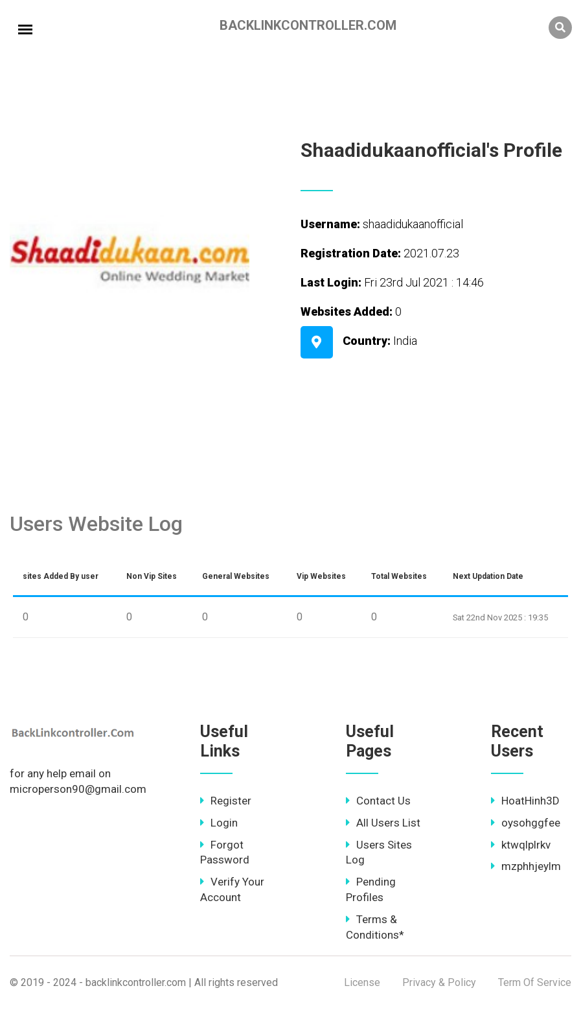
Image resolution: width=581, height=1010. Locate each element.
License (362, 982)
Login (219, 822)
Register (225, 800)
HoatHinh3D (525, 800)
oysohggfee (525, 822)
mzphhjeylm (526, 866)
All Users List (383, 822)
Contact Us (378, 800)
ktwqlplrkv (521, 844)
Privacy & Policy (439, 982)
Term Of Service (534, 982)
